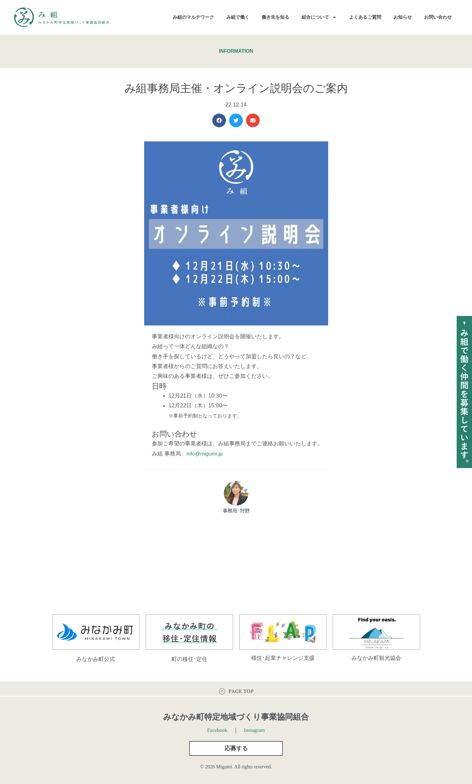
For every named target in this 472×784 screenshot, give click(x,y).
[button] (219, 120)
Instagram (255, 728)
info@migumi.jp (205, 454)
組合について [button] (319, 17)
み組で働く (237, 17)
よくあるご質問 (365, 17)
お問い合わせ (438, 17)
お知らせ (402, 17)
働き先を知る (275, 17)
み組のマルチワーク (193, 17)
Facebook (217, 728)
